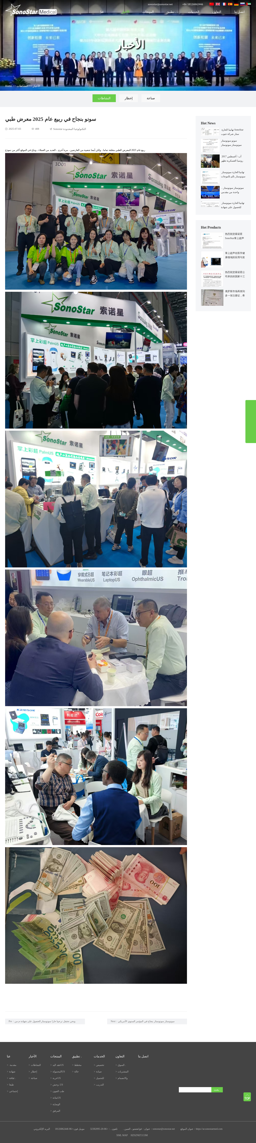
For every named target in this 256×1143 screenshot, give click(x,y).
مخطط (77, 1065)
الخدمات (193, 12)
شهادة (11, 1071)
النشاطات (22, 85)
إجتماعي (12, 1091)
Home (8, 85)
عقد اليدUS (57, 1065)
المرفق (55, 1111)
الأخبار (125, 12)
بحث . (217, 1089)
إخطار (129, 98)
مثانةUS (55, 1097)
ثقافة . (11, 1078)
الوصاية (55, 1104)
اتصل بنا (239, 12)
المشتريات (122, 1071)
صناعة (151, 98)
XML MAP (122, 1135)
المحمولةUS (57, 1071)
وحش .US (56, 1084)
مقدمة (11, 1065)
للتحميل (99, 1078)
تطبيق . (171, 12)
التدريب (99, 1084)
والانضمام (121, 1078)
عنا (102, 12)
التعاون (216, 12)
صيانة (98, 1071)
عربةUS (55, 1078)
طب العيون (57, 1091)
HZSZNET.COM (139, 1135)
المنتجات (148, 12)
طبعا (10, 1084)
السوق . (120, 1065)
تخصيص (99, 1065)
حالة (75, 1071)
